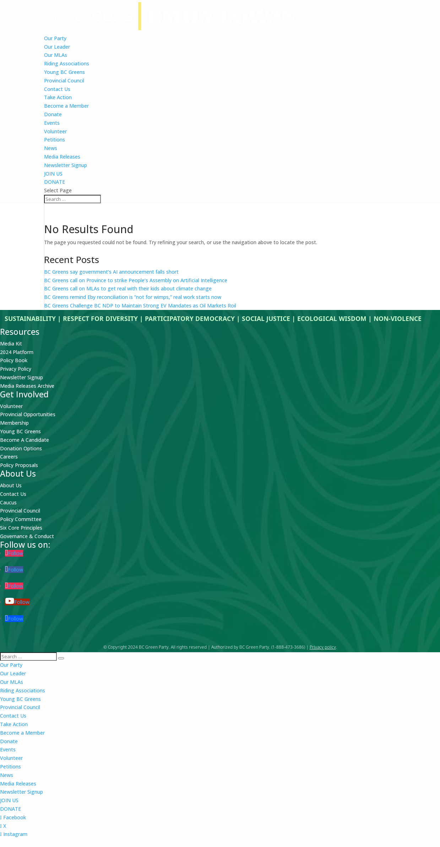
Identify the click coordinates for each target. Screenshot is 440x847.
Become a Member (66, 105)
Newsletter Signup (65, 165)
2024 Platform (16, 352)
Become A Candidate (24, 439)
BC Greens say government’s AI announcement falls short (112, 271)
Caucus (8, 502)
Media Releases (62, 156)
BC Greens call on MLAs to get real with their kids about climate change (128, 288)
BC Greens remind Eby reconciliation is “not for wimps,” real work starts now (132, 297)
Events (52, 122)
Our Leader (57, 46)
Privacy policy (323, 647)
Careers (9, 456)
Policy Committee (21, 519)
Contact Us (57, 89)
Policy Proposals (19, 465)
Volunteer (55, 131)
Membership (14, 422)
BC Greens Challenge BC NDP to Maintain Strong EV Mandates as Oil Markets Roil (140, 305)
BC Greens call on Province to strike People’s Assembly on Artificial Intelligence (135, 280)
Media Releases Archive (27, 385)
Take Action (58, 97)
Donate (53, 114)
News (50, 148)
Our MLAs (55, 55)
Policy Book (13, 360)
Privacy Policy (15, 368)
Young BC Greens (64, 72)
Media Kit (11, 343)
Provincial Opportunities (27, 414)
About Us (11, 485)
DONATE (54, 181)
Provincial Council (64, 80)
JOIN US (53, 173)
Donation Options (21, 448)
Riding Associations (66, 63)
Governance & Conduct (27, 536)
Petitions (54, 139)
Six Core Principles (21, 527)
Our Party (55, 38)
